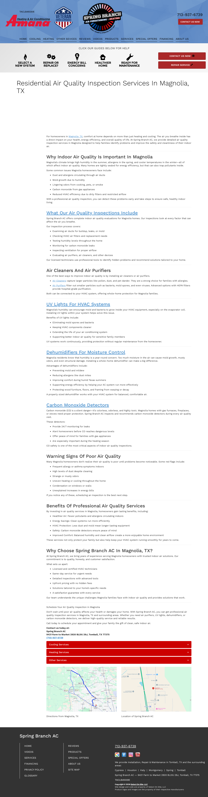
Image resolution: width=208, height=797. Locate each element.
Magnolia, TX (75, 136)
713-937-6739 (125, 746)
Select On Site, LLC (139, 784)
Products (112, 38)
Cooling (35, 38)
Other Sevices (66, 38)
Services (127, 38)
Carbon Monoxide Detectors (77, 405)
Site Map (74, 771)
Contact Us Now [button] (190, 22)
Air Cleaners (59, 280)
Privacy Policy (35, 771)
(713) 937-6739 (54, 637)
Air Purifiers (59, 285)
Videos (98, 38)
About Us (182, 38)
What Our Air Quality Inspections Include (92, 212)
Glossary (31, 777)
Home (23, 38)
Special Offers (146, 38)
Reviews (85, 38)
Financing (166, 38)
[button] (119, 644)
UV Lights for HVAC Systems (78, 304)
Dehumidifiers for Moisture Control (85, 352)
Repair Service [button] (182, 65)
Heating (48, 38)
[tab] (119, 644)
